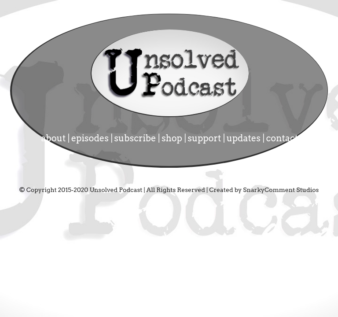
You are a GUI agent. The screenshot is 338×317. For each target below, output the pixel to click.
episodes (91, 138)
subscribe (136, 138)
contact (282, 138)
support (205, 138)
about (54, 138)
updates (245, 138)
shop (173, 138)
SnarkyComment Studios (281, 189)
